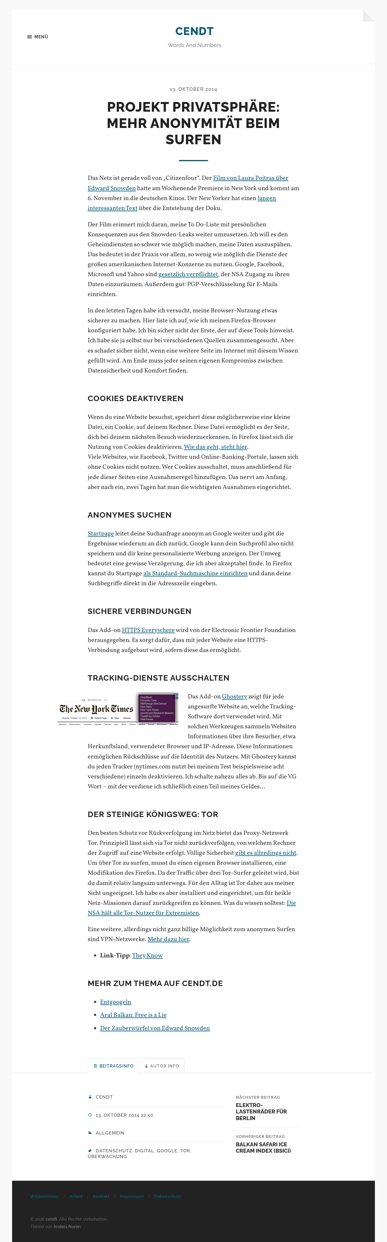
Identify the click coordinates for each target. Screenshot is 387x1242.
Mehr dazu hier (168, 939)
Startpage (101, 533)
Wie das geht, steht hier (215, 447)
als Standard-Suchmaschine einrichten (195, 573)
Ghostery (234, 696)
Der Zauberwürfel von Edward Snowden (155, 1028)
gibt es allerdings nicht (265, 853)
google (167, 1151)
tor (185, 1151)
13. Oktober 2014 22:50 (124, 1115)
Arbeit (76, 1196)
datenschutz (114, 1151)
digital (144, 1151)
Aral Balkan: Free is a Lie (133, 1015)
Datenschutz (167, 1196)
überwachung (107, 1156)
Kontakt (101, 1196)
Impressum (132, 1196)
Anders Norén (67, 1226)
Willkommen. (44, 1196)
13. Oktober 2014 (193, 89)
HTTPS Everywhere (148, 630)
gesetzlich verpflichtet (188, 274)
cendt (194, 31)
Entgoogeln (115, 1002)
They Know (147, 955)
